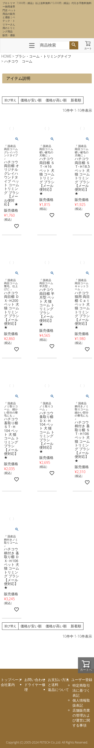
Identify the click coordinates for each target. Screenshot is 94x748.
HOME (6, 56)
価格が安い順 (31, 100)
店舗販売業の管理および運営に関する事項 (81, 718)
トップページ (11, 679)
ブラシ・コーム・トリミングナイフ (43, 56)
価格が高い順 (56, 100)
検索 (73, 45)
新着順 (76, 100)
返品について (58, 689)
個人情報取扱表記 (81, 703)
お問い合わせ (34, 679)
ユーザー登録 (81, 679)
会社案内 (8, 684)
